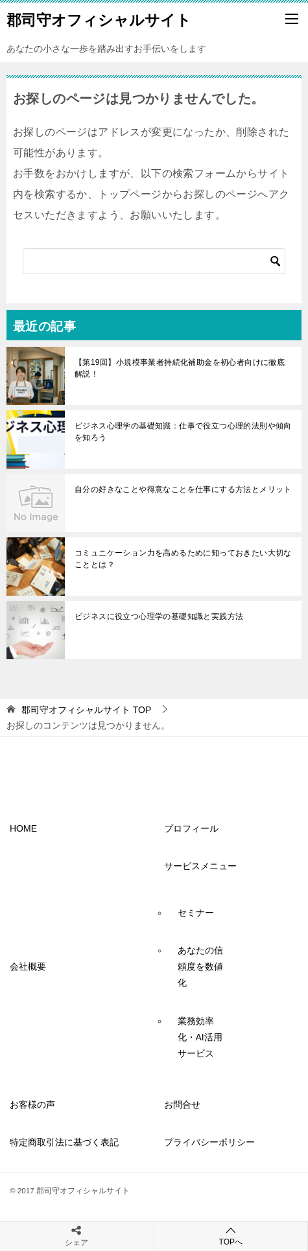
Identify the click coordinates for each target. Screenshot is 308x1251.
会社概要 (28, 966)
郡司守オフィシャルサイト (98, 19)
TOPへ (231, 1235)
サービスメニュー (200, 866)
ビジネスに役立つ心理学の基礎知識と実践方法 (159, 616)
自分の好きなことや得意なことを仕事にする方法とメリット (183, 489)
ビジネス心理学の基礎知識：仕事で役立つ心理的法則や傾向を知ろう (183, 431)
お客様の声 (32, 1104)
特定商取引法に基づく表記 (64, 1142)
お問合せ (182, 1104)
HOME (28, 828)
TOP (86, 710)
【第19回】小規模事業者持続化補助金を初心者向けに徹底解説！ (180, 368)
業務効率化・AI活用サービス (200, 1037)
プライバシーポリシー (209, 1142)
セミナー (196, 912)
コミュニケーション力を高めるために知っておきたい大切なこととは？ (183, 558)
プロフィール (191, 828)
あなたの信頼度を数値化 (200, 966)
